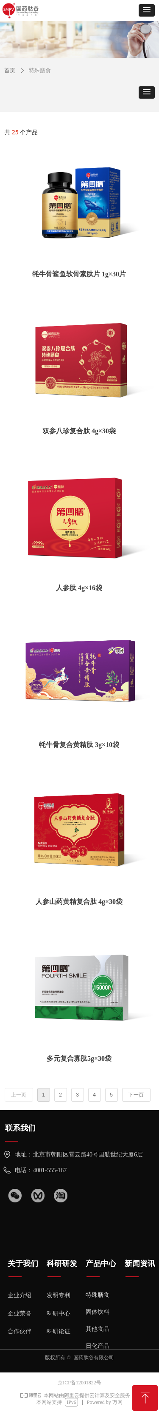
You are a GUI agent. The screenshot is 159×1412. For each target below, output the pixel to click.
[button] (147, 10)
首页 (9, 70)
